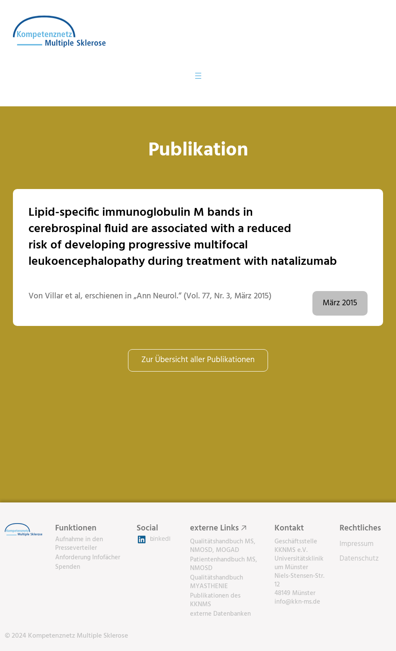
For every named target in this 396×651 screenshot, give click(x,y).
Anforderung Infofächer (87, 557)
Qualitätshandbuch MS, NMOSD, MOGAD (223, 545)
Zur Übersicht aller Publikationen (198, 359)
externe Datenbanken (220, 614)
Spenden (67, 567)
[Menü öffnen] (198, 76)
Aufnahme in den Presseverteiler (79, 543)
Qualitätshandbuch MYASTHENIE (216, 582)
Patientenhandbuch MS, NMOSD (223, 564)
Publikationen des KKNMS (215, 600)
